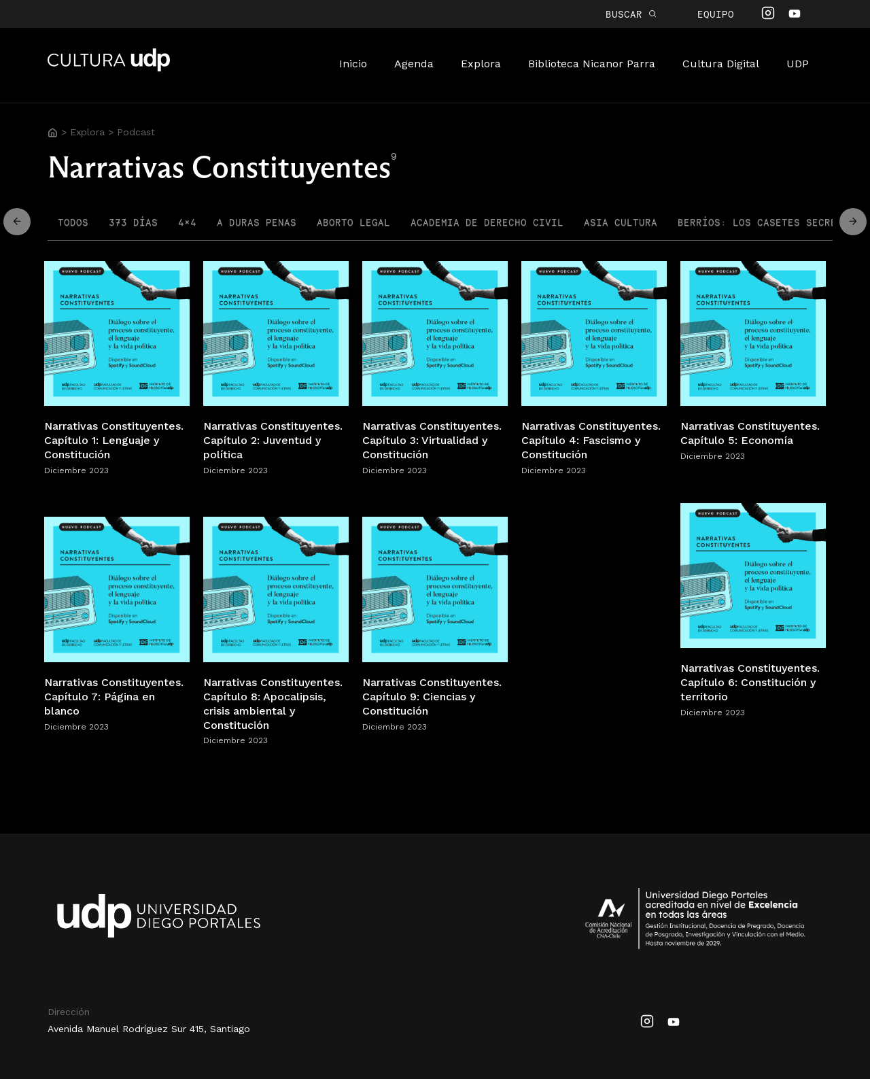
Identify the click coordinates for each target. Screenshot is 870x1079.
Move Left (853, 221)
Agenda (414, 63)
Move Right (17, 221)
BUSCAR (631, 14)
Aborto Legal (353, 222)
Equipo (715, 14)
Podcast (136, 131)
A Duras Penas (256, 222)
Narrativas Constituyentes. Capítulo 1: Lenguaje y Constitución (114, 440)
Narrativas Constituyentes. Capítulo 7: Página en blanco (114, 696)
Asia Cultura (620, 222)
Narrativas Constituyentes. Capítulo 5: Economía (750, 433)
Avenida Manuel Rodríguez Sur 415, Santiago (149, 1028)
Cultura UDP (109, 68)
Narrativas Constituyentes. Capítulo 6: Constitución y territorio (750, 682)
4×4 (187, 222)
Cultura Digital (720, 63)
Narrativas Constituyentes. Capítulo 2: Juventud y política (273, 440)
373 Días (133, 222)
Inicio (353, 63)
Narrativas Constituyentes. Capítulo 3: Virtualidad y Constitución (432, 440)
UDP (797, 63)
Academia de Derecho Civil (487, 222)
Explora (481, 63)
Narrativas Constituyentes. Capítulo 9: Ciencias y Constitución (432, 696)
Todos (73, 222)
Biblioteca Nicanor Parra (591, 63)
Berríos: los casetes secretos (766, 222)
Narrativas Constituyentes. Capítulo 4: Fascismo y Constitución (591, 440)
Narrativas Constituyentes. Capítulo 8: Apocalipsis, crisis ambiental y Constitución (273, 703)
